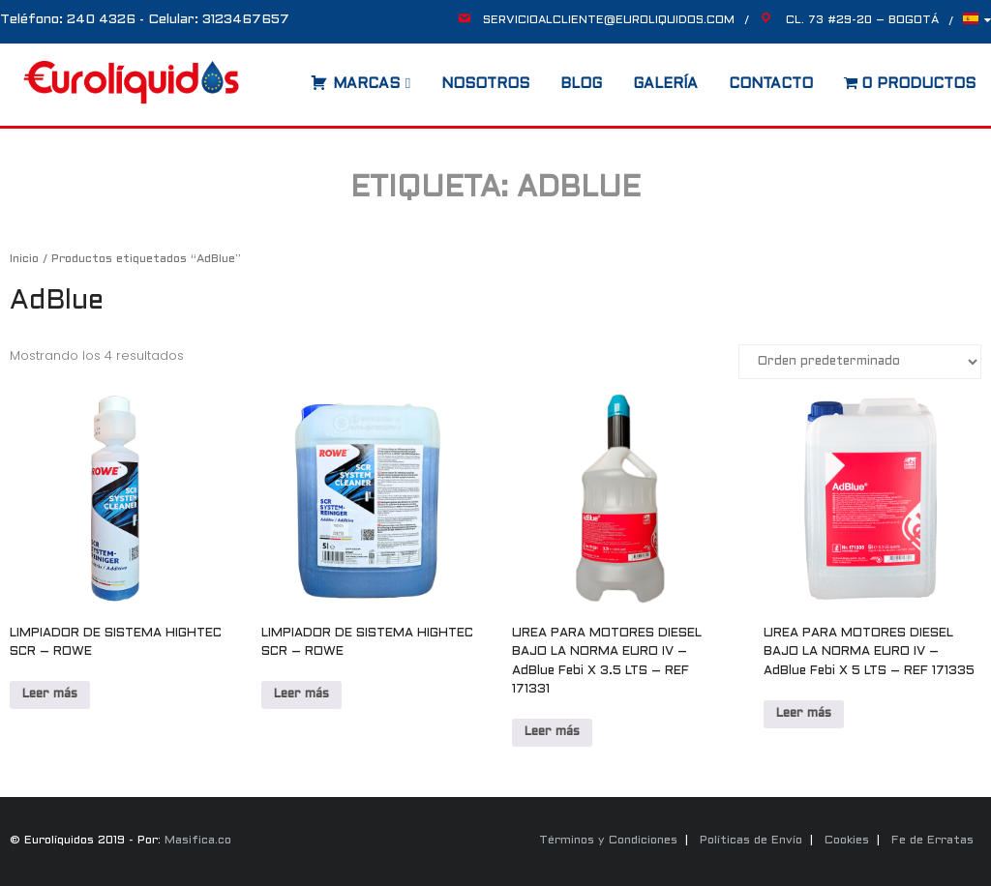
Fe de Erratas (932, 840)
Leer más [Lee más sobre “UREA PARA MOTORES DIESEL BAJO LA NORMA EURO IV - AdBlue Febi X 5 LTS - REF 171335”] (803, 714)
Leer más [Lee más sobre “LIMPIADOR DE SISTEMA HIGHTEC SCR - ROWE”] (49, 694)
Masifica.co (198, 840)
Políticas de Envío (751, 840)
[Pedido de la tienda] (859, 361)
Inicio (24, 259)
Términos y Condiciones (608, 840)
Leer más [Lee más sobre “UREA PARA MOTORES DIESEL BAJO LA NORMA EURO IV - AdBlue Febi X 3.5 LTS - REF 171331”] (552, 732)
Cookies (847, 840)
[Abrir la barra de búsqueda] (291, 77)
